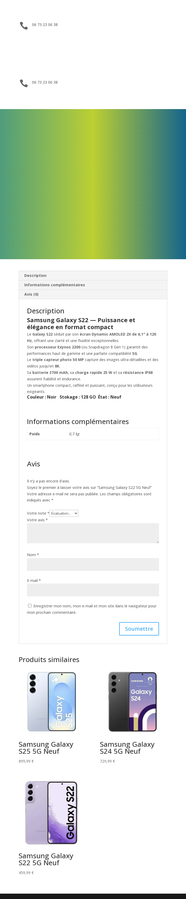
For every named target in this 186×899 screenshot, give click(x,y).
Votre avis (37, 519)
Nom (33, 554)
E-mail (34, 580)
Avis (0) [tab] (31, 294)
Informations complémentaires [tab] (54, 284)
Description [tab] (35, 275)
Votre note (38, 513)
